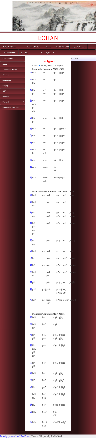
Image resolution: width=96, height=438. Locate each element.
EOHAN (48, 38)
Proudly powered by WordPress (15, 436)
